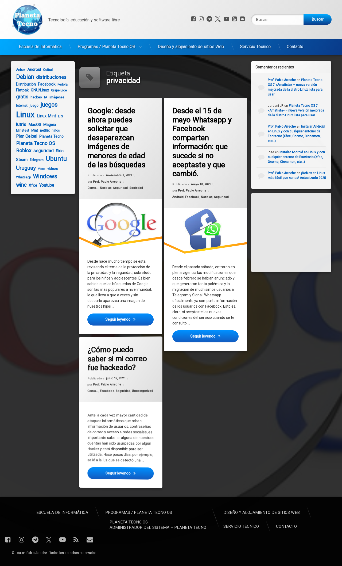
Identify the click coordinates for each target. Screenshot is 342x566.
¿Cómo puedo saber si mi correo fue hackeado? (114, 350)
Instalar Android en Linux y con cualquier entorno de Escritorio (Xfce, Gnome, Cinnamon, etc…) (299, 157)
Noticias (106, 188)
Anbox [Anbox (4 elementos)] (18, 70)
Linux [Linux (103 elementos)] (23, 114)
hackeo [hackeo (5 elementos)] (34, 97)
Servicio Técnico (255, 44)
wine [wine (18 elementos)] (19, 185)
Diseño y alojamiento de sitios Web (191, 44)
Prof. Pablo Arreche (107, 182)
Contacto (295, 44)
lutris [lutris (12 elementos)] (19, 124)
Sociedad (136, 187)
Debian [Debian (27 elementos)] (23, 77)
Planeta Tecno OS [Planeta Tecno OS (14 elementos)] (33, 143)
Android (178, 198)
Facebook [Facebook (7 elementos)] (44, 84)
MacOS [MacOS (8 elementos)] (32, 124)
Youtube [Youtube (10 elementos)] (44, 185)
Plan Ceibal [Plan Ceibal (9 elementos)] (24, 136)
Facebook (192, 197)
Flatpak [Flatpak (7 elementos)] (20, 90)
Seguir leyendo (130, 322)
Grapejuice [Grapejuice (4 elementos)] (56, 90)
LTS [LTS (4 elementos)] (58, 116)
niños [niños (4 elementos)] (53, 130)
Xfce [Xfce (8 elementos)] (30, 185)
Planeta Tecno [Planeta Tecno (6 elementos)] (49, 136)
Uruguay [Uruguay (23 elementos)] (23, 168)
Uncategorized (132, 393)
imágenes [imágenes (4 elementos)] (54, 97)
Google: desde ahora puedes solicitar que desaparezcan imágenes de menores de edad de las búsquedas (117, 137)
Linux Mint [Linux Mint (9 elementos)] (43, 115)
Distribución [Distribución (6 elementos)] (23, 84)
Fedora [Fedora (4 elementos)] (60, 84)
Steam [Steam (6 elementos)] (19, 160)
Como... (93, 188)
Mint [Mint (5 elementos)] (32, 130)
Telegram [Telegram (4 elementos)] (34, 160)
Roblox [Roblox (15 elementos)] (21, 151)
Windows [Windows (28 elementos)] (42, 176)
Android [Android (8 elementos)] (31, 69)
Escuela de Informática (40, 44)
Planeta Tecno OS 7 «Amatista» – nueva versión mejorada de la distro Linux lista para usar (299, 110)
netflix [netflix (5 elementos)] (42, 130)
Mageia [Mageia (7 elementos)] (47, 124)
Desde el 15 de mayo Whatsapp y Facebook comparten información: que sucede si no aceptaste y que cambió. (202, 142)
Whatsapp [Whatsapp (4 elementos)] (21, 177)
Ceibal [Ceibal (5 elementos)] (45, 70)
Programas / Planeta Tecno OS (106, 44)
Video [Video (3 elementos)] (39, 169)
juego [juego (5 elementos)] (31, 106)
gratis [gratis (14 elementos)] (20, 97)
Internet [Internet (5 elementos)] (19, 106)
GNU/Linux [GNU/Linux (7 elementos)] (37, 90)
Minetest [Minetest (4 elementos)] (20, 130)
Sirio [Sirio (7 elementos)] (57, 150)
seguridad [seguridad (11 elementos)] (41, 150)
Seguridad (120, 188)
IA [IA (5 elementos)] (43, 97)
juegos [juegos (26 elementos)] (46, 104)
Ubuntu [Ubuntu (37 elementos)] (53, 159)
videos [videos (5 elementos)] (50, 169)
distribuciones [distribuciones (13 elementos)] (49, 77)
